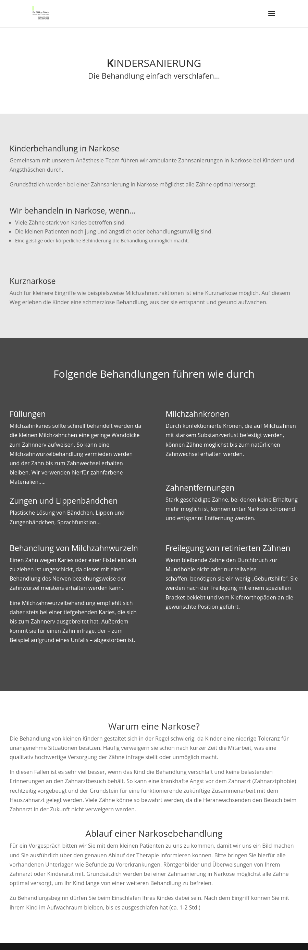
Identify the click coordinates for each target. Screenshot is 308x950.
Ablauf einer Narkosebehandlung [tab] (153, 834)
